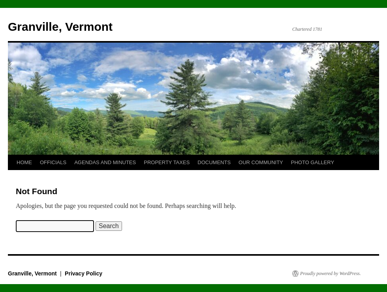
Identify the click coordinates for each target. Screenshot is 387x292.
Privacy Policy (83, 273)
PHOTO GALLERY (312, 162)
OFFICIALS (53, 162)
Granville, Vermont (60, 26)
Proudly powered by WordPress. (330, 273)
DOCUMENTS (214, 162)
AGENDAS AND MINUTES (105, 162)
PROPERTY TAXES (167, 162)
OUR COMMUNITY (261, 162)
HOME (24, 162)
